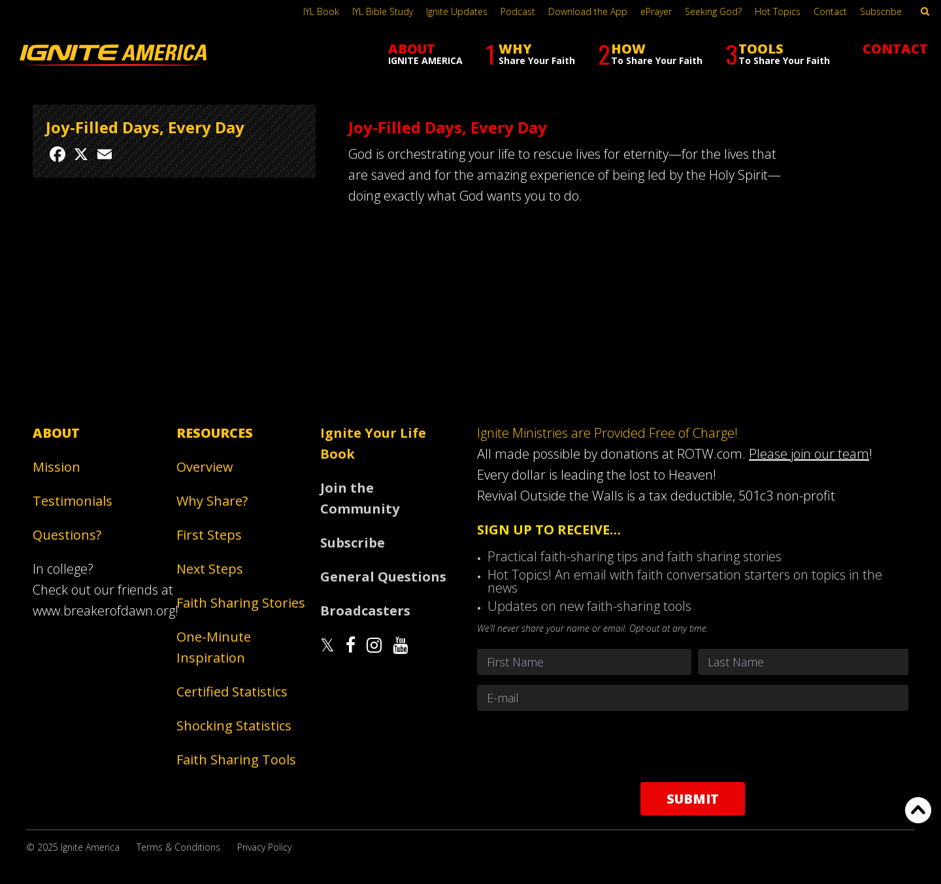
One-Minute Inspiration (213, 647)
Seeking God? (713, 11)
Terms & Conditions (178, 847)
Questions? (67, 535)
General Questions (383, 576)
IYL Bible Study (382, 11)
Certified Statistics (232, 691)
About (56, 433)
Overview (204, 467)
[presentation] (692, 746)
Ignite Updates (456, 11)
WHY (530, 54)
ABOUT (425, 53)
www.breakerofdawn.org (104, 610)
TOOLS (777, 54)
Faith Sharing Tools (236, 759)
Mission (56, 467)
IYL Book (321, 11)
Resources (214, 433)
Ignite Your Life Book (373, 443)
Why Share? (212, 501)
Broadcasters (365, 610)
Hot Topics (778, 11)
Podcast (518, 11)
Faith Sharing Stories (240, 603)
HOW (650, 54)
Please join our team (809, 454)
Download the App (587, 11)
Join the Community (359, 498)
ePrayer (656, 11)
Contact (830, 11)
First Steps (209, 535)
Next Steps (209, 569)
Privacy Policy (264, 847)
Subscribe (881, 11)
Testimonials (72, 501)
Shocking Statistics (233, 725)
